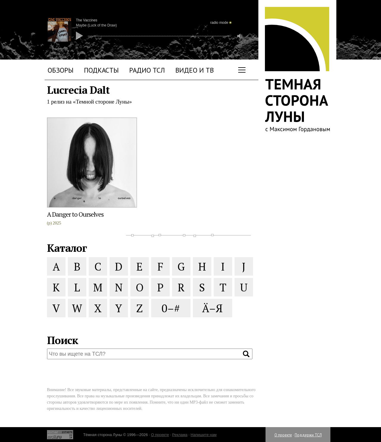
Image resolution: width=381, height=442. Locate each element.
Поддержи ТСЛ (308, 435)
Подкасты (101, 70)
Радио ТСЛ (147, 70)
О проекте (283, 435)
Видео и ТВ (194, 70)
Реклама (179, 434)
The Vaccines (86, 20)
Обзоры (61, 70)
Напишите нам (203, 434)
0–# (171, 308)
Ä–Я (212, 308)
